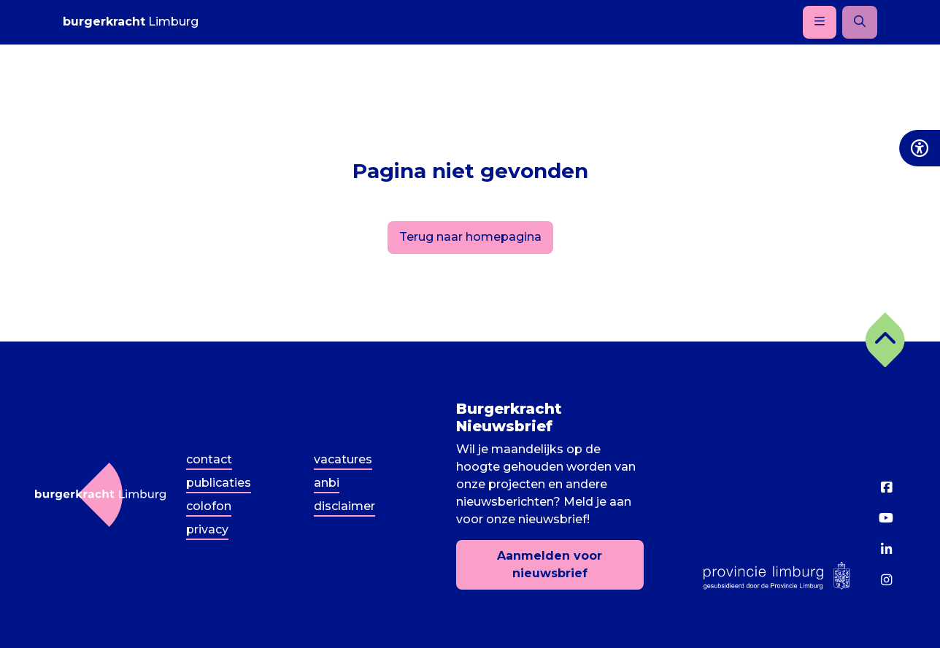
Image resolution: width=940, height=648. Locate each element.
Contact (209, 459)
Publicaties (218, 483)
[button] (885, 340)
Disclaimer (344, 506)
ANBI (326, 483)
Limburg (131, 21)
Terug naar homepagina (470, 237)
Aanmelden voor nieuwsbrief (549, 564)
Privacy (207, 529)
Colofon (208, 506)
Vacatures (343, 459)
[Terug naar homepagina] (100, 495)
